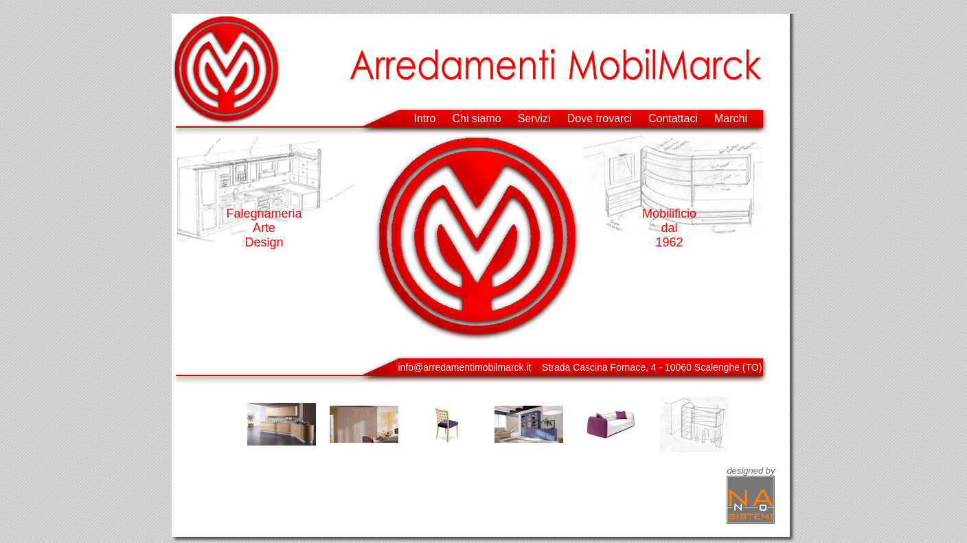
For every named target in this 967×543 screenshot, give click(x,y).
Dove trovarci (599, 118)
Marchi (730, 118)
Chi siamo (477, 118)
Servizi (534, 118)
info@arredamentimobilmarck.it (465, 367)
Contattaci (673, 118)
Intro (425, 118)
